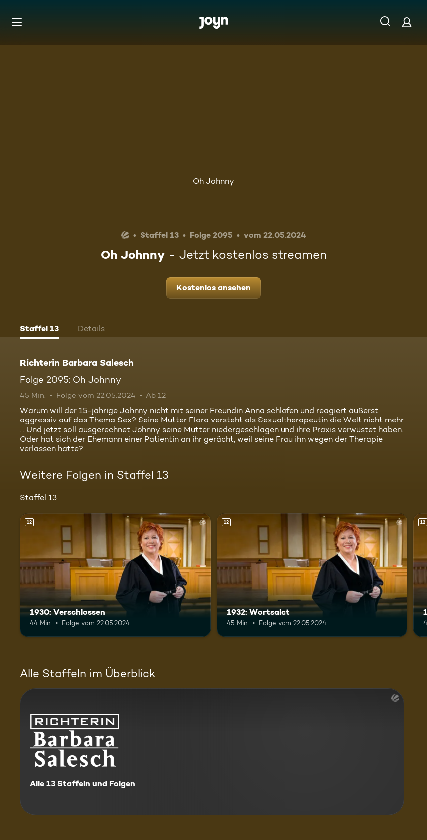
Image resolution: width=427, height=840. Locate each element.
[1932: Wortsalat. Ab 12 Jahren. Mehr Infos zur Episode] (312, 575)
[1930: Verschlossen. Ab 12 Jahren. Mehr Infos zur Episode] (115, 575)
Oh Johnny (213, 181)
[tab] (39, 330)
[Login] (407, 22)
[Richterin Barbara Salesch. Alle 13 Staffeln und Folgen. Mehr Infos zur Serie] (212, 751)
